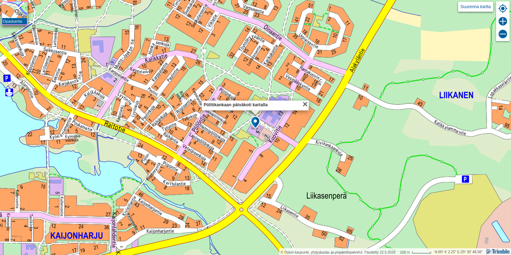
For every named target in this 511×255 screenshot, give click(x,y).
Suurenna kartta (476, 6)
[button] (255, 123)
